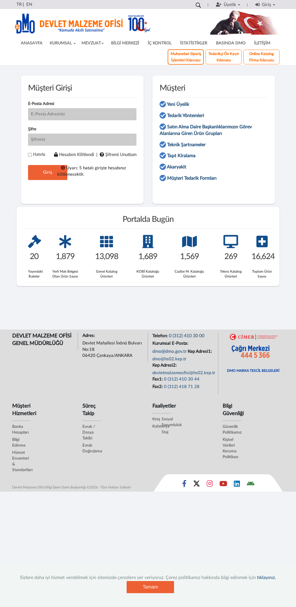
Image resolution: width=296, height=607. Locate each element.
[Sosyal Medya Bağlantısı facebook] (184, 485)
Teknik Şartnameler (186, 145)
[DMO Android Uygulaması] (250, 485)
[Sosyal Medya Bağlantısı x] (197, 485)
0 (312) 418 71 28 (181, 387)
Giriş (47, 172)
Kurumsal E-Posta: (170, 343)
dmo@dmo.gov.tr (169, 351)
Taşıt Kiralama (181, 155)
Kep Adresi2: (165, 365)
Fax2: (158, 387)
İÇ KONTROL (159, 43)
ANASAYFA (31, 43)
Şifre (32, 129)
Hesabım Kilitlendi (76, 155)
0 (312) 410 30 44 (181, 379)
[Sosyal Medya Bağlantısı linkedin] (237, 485)
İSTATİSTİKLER (193, 43)
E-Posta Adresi (41, 104)
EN (29, 4)
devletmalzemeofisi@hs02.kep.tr (183, 373)
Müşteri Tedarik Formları (192, 178)
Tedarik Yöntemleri (185, 115)
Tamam (150, 586)
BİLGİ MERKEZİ (125, 43)
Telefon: (160, 336)
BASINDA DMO (230, 43)
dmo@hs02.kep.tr (169, 359)
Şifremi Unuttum (120, 155)
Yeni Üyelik (178, 104)
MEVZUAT (93, 43)
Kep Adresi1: (200, 351)
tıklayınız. (266, 577)
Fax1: (158, 379)
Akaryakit (176, 167)
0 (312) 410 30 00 (186, 336)
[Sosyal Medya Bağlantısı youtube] (223, 485)
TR (19, 4)
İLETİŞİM (262, 43)
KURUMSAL (63, 43)
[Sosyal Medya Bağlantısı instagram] (210, 485)
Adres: (89, 336)
